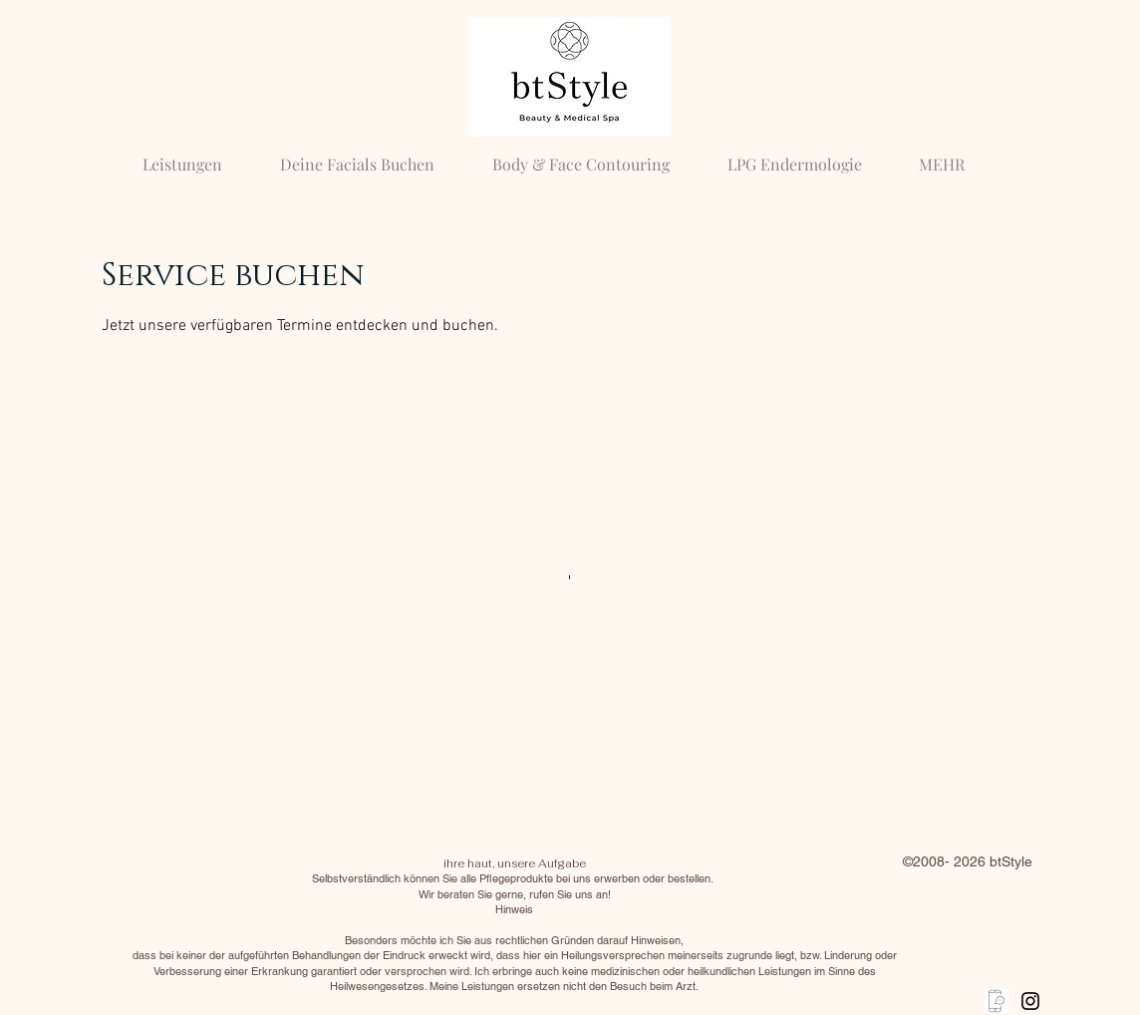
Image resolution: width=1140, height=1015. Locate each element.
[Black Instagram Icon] (1030, 1001)
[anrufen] (996, 1001)
